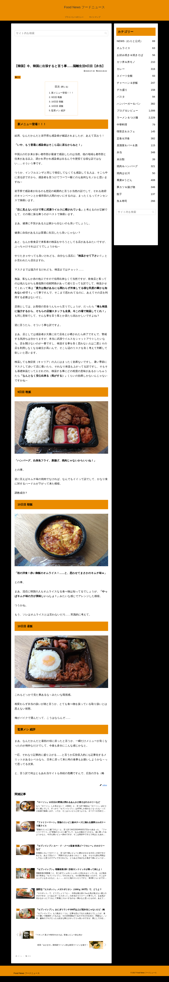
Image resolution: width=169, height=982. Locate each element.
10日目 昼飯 (57, 107)
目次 (57, 86)
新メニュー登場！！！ (62, 93)
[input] (61, 33)
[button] (106, 33)
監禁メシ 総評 (58, 111)
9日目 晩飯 (56, 97)
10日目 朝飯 (57, 102)
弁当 (17, 77)
